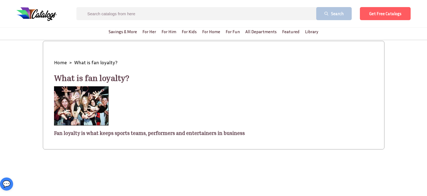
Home (60, 62)
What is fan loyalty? (95, 62)
